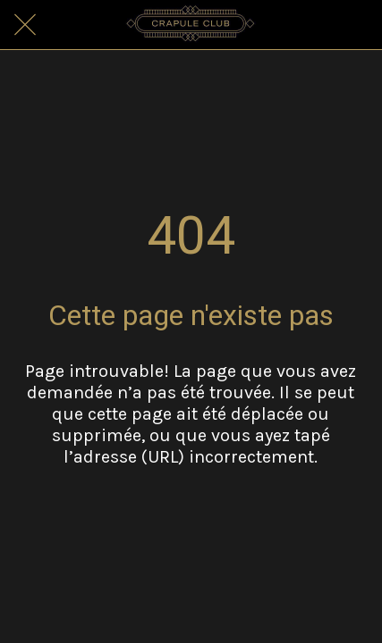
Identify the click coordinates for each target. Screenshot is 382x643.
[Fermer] (25, 25)
